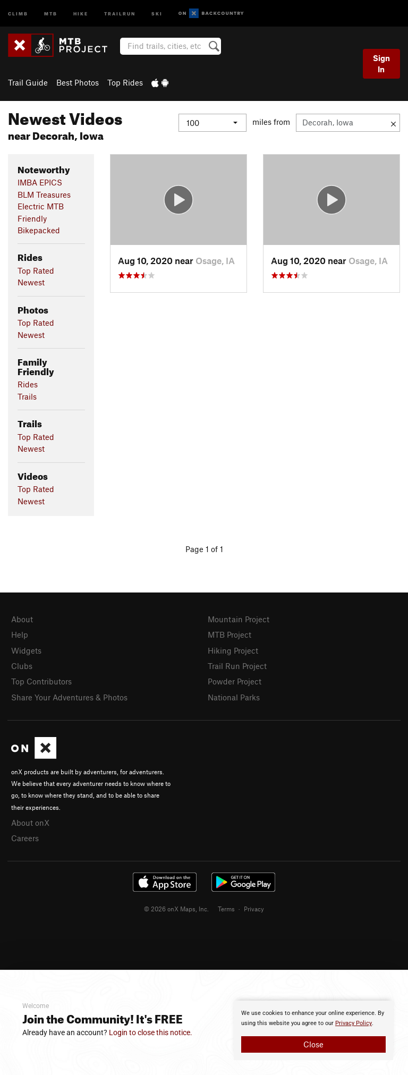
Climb (18, 13)
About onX (30, 822)
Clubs (21, 666)
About (22, 619)
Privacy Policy (353, 1023)
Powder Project (234, 681)
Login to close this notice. (150, 1032)
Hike (80, 13)
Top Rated (36, 270)
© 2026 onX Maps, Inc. (176, 908)
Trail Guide (28, 82)
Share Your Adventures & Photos (69, 697)
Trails (27, 396)
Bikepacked (39, 230)
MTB (50, 13)
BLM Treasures (44, 194)
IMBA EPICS (40, 182)
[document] (313, 1030)
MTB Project (229, 634)
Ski (157, 13)
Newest (31, 282)
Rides (28, 384)
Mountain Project (238, 619)
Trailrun (119, 13)
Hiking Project (233, 650)
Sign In (381, 63)
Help (19, 634)
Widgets (26, 650)
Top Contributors (41, 681)
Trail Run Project (237, 666)
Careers (25, 838)
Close (313, 1044)
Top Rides (125, 82)
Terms (226, 908)
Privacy (254, 908)
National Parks (234, 697)
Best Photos (77, 82)
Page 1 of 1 (204, 549)
